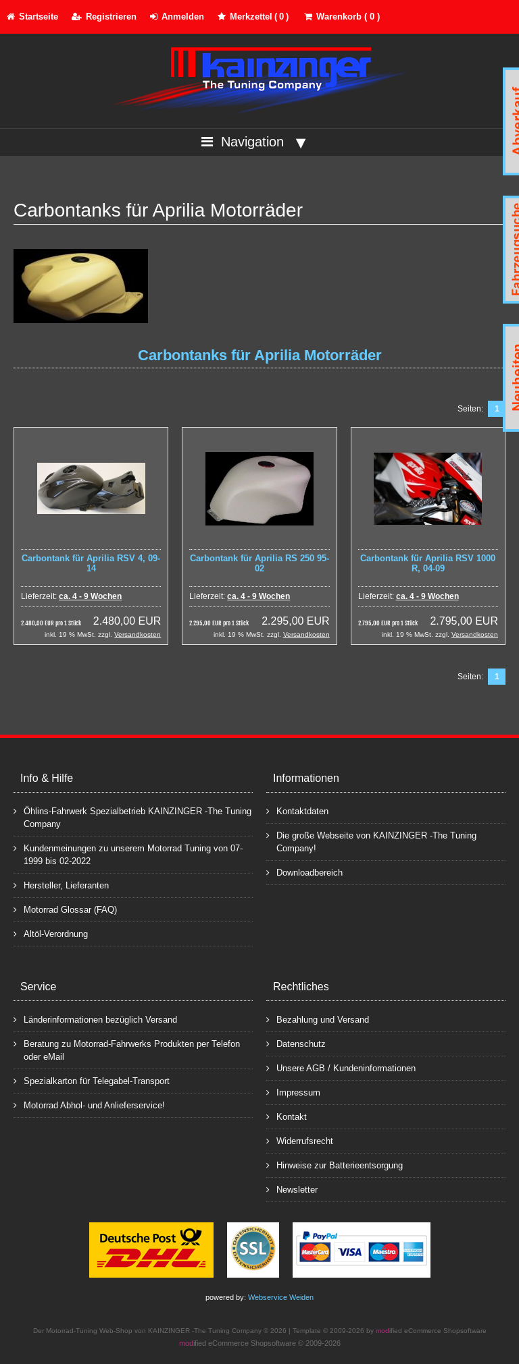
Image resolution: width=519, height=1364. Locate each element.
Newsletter (292, 1189)
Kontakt (286, 1116)
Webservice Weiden (281, 1297)
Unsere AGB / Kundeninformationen (341, 1067)
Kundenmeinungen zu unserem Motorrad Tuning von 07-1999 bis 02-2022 (128, 854)
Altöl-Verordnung (51, 933)
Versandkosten (137, 634)
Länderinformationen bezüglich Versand (95, 1019)
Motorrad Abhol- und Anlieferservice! (89, 1104)
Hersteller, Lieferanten (61, 884)
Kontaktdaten (297, 810)
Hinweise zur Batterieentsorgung (334, 1164)
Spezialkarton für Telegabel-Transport (92, 1080)
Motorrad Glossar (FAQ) (65, 909)
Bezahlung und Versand (317, 1019)
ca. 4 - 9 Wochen (90, 596)
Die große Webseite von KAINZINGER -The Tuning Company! (371, 841)
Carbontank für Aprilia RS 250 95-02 (259, 563)
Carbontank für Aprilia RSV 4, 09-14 (91, 563)
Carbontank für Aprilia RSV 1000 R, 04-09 (427, 563)
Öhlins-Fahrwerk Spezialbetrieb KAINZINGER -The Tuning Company (132, 817)
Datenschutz (296, 1043)
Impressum (293, 1092)
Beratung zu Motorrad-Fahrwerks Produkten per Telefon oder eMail (127, 1050)
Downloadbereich (304, 872)
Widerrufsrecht (299, 1140)
